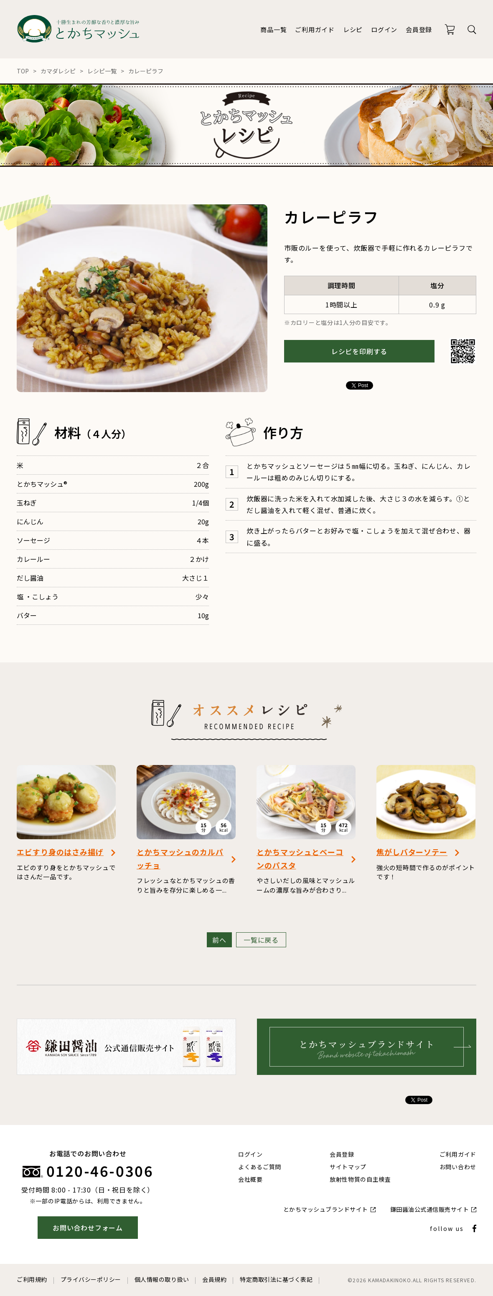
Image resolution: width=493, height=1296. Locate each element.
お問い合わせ (458, 1167)
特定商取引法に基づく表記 (276, 1279)
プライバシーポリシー (91, 1279)
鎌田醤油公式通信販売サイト (429, 1209)
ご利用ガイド (315, 29)
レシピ (353, 29)
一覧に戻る (261, 940)
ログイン (384, 29)
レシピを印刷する (359, 351)
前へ (219, 940)
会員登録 (419, 29)
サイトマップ (348, 1167)
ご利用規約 (32, 1279)
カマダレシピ (58, 71)
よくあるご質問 (259, 1167)
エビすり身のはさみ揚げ (60, 851)
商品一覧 (273, 29)
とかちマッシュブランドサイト (325, 1209)
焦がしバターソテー (411, 851)
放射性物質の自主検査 (360, 1179)
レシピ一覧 (102, 71)
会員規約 (214, 1279)
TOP (23, 71)
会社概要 (250, 1179)
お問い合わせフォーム (88, 1228)
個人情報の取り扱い (162, 1279)
